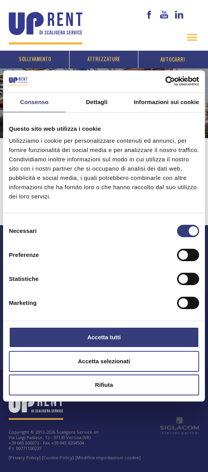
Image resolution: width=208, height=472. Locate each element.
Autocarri (172, 59)
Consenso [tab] (34, 102)
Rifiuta (104, 384)
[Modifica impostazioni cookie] (108, 457)
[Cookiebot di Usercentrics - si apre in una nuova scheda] (165, 81)
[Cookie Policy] (58, 457)
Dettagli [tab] (96, 102)
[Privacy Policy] (25, 457)
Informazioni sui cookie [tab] (166, 102)
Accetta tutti (104, 337)
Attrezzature (103, 59)
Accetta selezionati (104, 361)
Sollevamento (35, 59)
